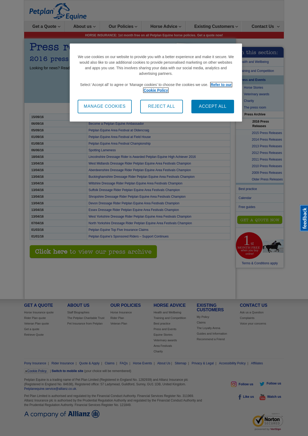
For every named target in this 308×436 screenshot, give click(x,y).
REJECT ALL (161, 106)
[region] (156, 82)
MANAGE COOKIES (105, 106)
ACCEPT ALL (213, 106)
